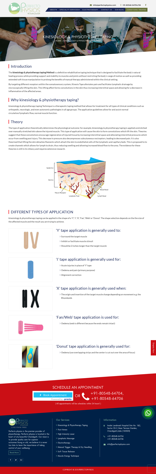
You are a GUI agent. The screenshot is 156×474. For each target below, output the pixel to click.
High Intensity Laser (66, 434)
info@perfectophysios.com (104, 5)
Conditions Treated (136, 10)
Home (58, 41)
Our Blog (119, 10)
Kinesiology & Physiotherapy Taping (73, 425)
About (53, 10)
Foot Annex (62, 429)
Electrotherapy (90, 10)
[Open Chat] (148, 413)
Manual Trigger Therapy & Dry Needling (75, 447)
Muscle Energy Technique (68, 456)
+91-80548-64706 (107, 398)
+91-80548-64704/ (130, 5)
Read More (14, 452)
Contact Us (106, 10)
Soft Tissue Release (66, 451)
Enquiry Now (153, 348)
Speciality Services (69, 10)
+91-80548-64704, (107, 393)
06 (139, 5)
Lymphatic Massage (66, 438)
